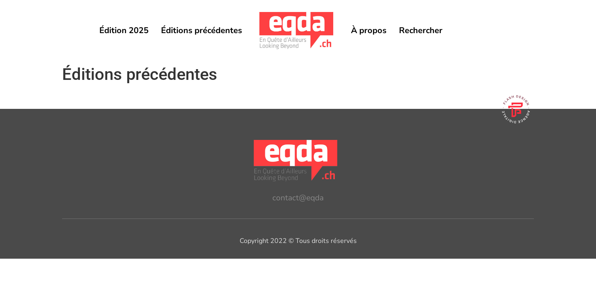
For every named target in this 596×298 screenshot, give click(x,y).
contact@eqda (298, 197)
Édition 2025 (124, 30)
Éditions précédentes (201, 30)
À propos (369, 30)
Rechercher (420, 30)
